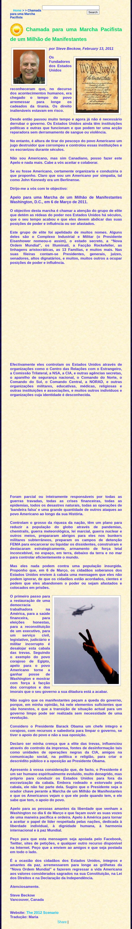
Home (17, 10)
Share (62, 922)
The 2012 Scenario (42, 913)
